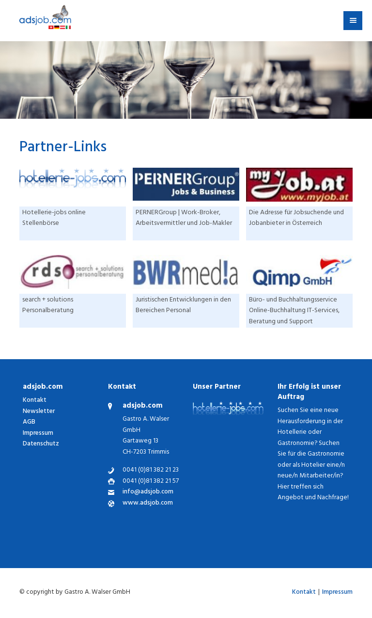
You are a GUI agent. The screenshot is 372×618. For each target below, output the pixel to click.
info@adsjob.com (148, 492)
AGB (29, 422)
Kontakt (34, 401)
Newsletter (39, 412)
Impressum (38, 434)
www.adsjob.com (148, 503)
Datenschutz (41, 444)
